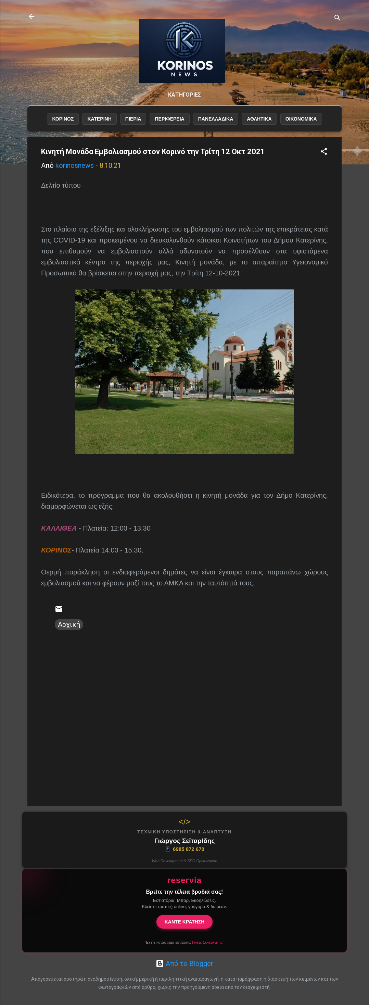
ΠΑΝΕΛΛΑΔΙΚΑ (215, 119)
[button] (324, 152)
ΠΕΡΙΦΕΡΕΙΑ (169, 119)
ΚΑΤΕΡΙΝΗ (99, 119)
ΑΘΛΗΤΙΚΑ (259, 119)
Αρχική (69, 624)
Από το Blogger (184, 963)
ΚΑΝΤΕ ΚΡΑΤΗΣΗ (185, 922)
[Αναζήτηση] (337, 18)
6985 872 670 (184, 849)
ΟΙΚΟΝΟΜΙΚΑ (301, 119)
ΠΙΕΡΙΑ (133, 119)
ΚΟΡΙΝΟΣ (63, 119)
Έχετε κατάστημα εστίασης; (184, 942)
